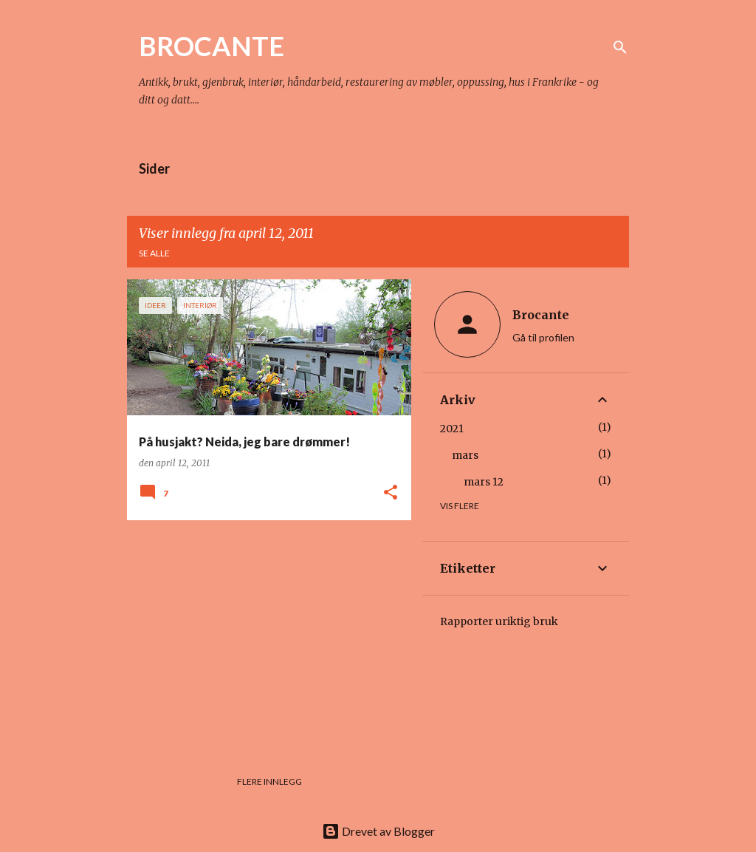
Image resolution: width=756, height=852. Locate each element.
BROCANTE (211, 46)
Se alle (154, 253)
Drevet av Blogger (378, 831)
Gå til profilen (543, 337)
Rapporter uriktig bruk (499, 621)
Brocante (540, 314)
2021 (452, 428)
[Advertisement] (263, 634)
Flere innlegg (269, 781)
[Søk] (620, 47)
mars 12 (484, 481)
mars (465, 455)
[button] (390, 493)
